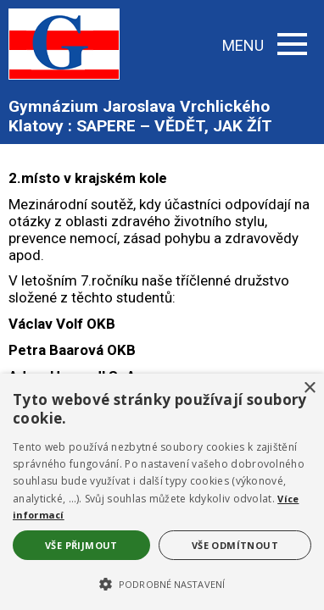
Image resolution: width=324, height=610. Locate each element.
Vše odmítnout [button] (235, 545)
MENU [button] (264, 45)
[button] (162, 583)
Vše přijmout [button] (81, 545)
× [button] (309, 388)
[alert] (162, 492)
